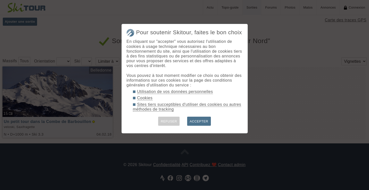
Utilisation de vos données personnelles (175, 91)
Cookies (145, 98)
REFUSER (169, 121)
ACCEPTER (199, 121)
